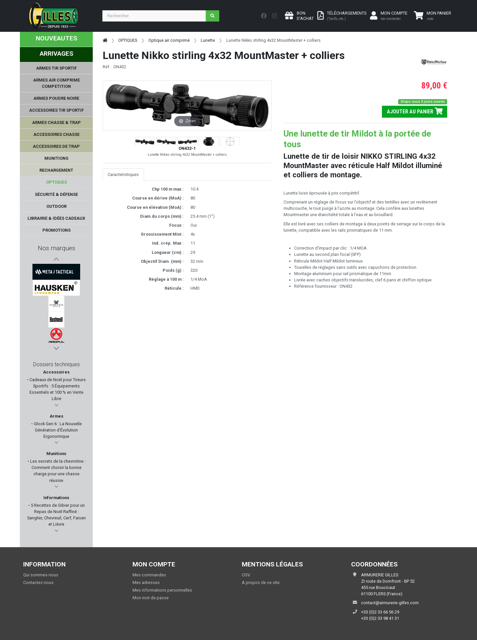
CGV (246, 574)
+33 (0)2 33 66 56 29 (380, 612)
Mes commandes (149, 574)
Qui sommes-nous (40, 574)
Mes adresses (146, 582)
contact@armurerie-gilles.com (390, 602)
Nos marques (56, 248)
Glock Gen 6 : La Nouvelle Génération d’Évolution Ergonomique (57, 430)
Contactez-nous (38, 582)
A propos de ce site (261, 582)
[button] (56, 405)
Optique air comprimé (169, 40)
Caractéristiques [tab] (123, 174)
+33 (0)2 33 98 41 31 (380, 618)
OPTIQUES (127, 40)
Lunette (208, 40)
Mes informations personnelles (162, 590)
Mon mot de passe (150, 597)
